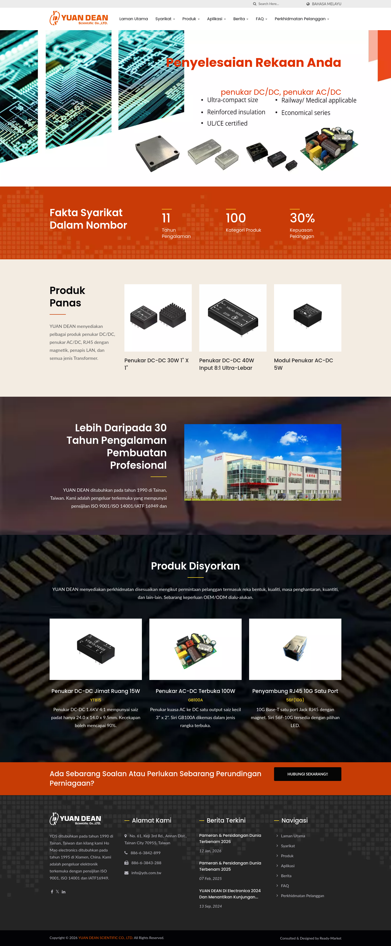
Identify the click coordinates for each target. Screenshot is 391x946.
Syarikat (165, 19)
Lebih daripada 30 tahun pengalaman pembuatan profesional (117, 447)
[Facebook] (52, 892)
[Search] (280, 3)
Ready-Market (330, 938)
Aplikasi (216, 19)
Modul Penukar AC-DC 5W (303, 364)
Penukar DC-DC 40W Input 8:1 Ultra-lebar (226, 364)
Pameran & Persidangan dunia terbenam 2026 (230, 839)
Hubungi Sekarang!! (308, 774)
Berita (241, 19)
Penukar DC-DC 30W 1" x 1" (156, 364)
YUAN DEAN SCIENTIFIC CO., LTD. (105, 938)
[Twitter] (57, 892)
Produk (191, 19)
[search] (254, 3)
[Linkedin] (63, 892)
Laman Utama (133, 19)
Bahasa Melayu (326, 4)
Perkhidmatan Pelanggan (302, 19)
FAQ (261, 19)
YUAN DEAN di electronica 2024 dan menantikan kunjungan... (230, 894)
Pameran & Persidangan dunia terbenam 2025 (230, 866)
